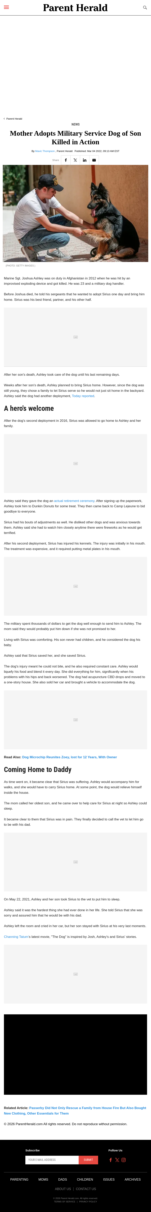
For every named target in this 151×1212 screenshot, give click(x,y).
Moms (43, 1179)
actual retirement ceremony (74, 501)
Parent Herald (14, 118)
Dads (62, 1179)
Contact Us (86, 1189)
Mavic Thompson (45, 151)
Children (85, 1179)
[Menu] (6, 7)
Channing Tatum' (16, 937)
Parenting (19, 1179)
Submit (88, 1160)
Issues (109, 1179)
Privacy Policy (88, 1201)
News (76, 124)
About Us (63, 1189)
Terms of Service (64, 1201)
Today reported (83, 396)
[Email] (94, 160)
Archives (133, 1179)
